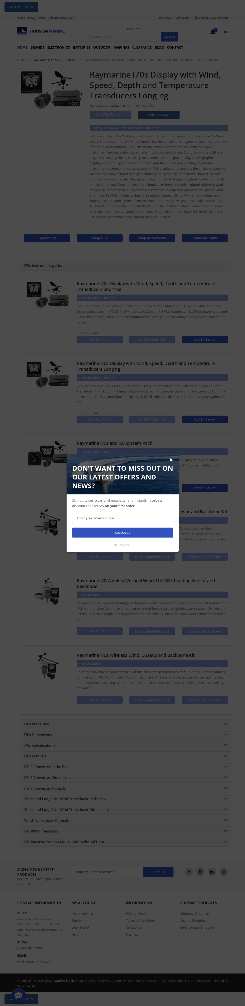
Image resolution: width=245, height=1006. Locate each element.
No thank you (122, 545)
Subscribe (122, 533)
